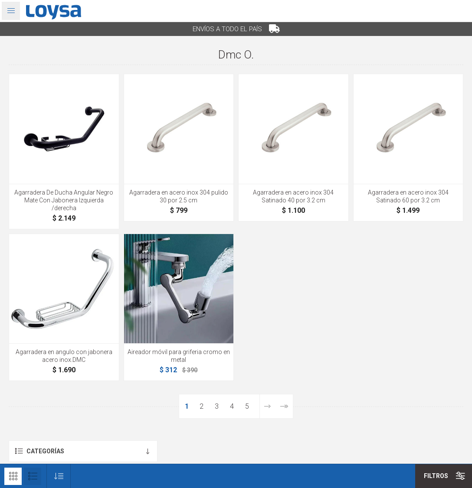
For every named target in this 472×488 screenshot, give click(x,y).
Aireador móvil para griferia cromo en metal (179, 355)
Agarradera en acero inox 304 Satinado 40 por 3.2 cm (293, 196)
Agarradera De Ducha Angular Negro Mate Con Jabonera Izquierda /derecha (63, 200)
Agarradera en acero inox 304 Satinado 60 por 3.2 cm (408, 196)
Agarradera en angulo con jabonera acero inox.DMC (64, 355)
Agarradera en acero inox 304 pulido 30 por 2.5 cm (178, 196)
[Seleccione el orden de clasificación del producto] (59, 476)
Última (284, 406)
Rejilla (13, 476)
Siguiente (267, 406)
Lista (32, 476)
